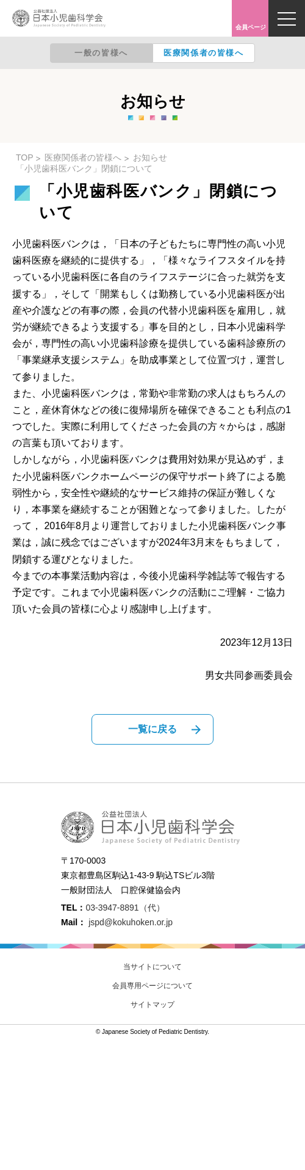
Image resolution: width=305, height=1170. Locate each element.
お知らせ (150, 157)
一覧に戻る (152, 729)
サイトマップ (152, 1004)
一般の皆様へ (101, 52)
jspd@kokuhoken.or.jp (130, 922)
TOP (25, 157)
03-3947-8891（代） (124, 907)
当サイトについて (152, 966)
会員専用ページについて (152, 985)
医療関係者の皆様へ (203, 52)
